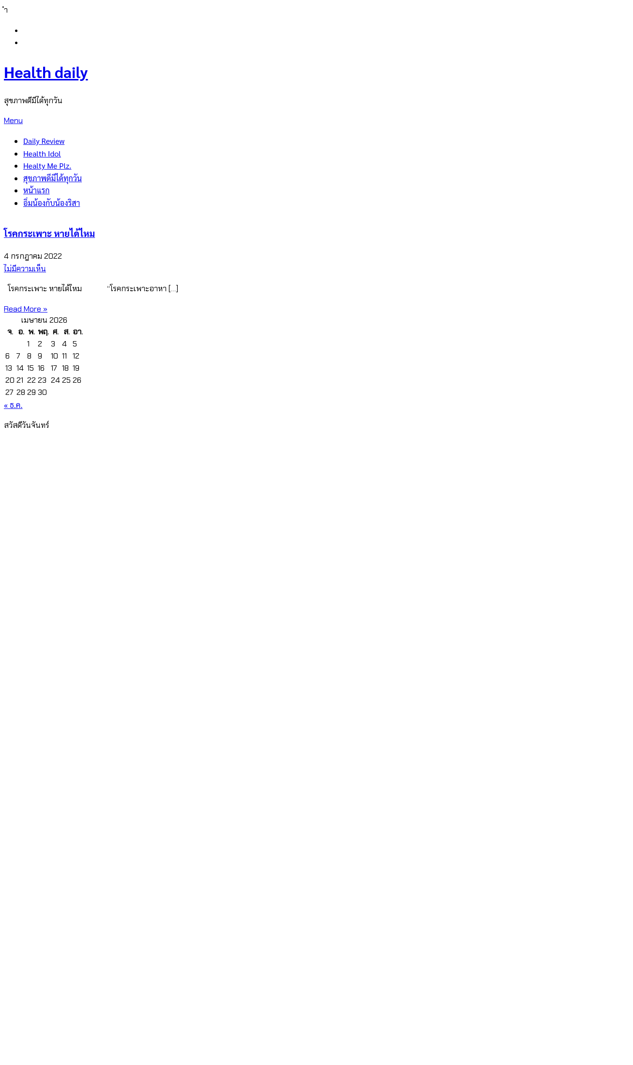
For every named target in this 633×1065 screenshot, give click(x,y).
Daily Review (43, 141)
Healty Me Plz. (47, 165)
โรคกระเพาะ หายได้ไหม (49, 233)
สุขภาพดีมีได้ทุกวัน (52, 178)
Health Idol (42, 153)
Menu (13, 120)
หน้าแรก (36, 190)
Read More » (25, 309)
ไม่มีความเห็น (25, 269)
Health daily (46, 71)
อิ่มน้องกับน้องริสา (51, 203)
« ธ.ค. (13, 405)
